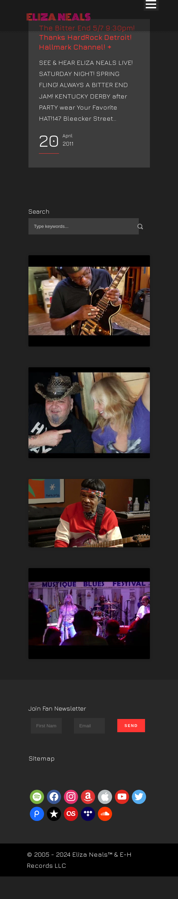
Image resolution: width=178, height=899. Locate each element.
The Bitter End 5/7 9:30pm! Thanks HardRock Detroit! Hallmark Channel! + (87, 37)
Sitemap (41, 758)
